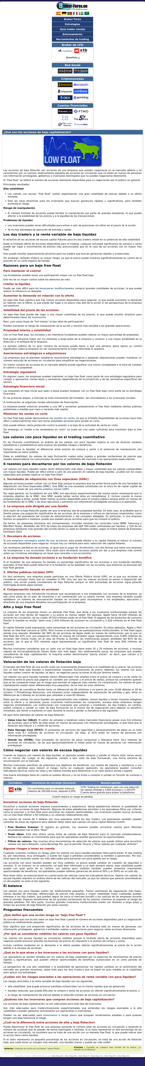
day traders (76, 969)
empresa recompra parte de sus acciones (39, 540)
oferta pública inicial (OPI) (51, 489)
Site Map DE (71, 1056)
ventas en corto (64, 418)
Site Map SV (97, 1056)
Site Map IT (83, 1056)
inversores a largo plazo (60, 1015)
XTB (83, 787)
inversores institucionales (57, 288)
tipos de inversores (33, 317)
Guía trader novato (72, 29)
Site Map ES (57, 1056)
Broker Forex (72, 19)
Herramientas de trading (72, 39)
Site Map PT (110, 1056)
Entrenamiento (72, 34)
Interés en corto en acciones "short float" (37, 1048)
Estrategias (72, 24)
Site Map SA (123, 1056)
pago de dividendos (81, 547)
